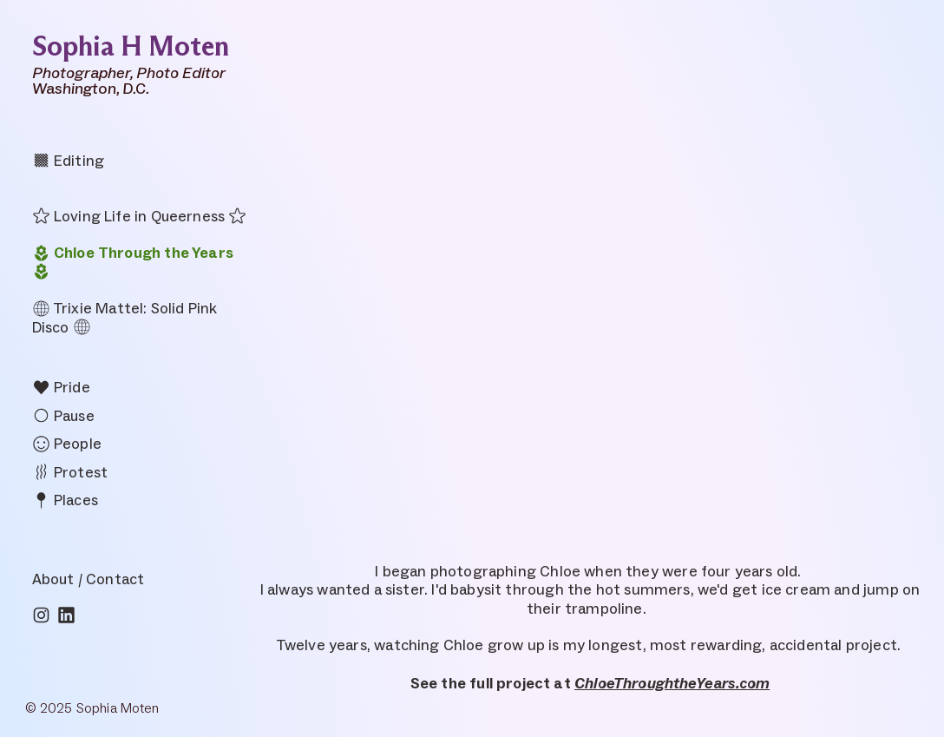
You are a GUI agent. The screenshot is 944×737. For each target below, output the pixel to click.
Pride (61, 387)
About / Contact (88, 579)
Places (65, 500)
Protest (70, 472)
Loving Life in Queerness (128, 216)
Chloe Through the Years (132, 252)
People (67, 443)
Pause (63, 416)
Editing (68, 160)
